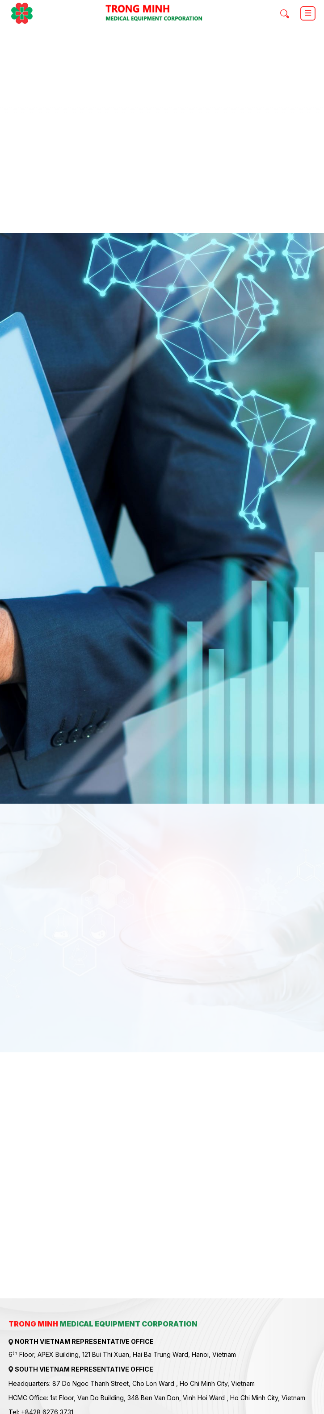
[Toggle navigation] (308, 13)
